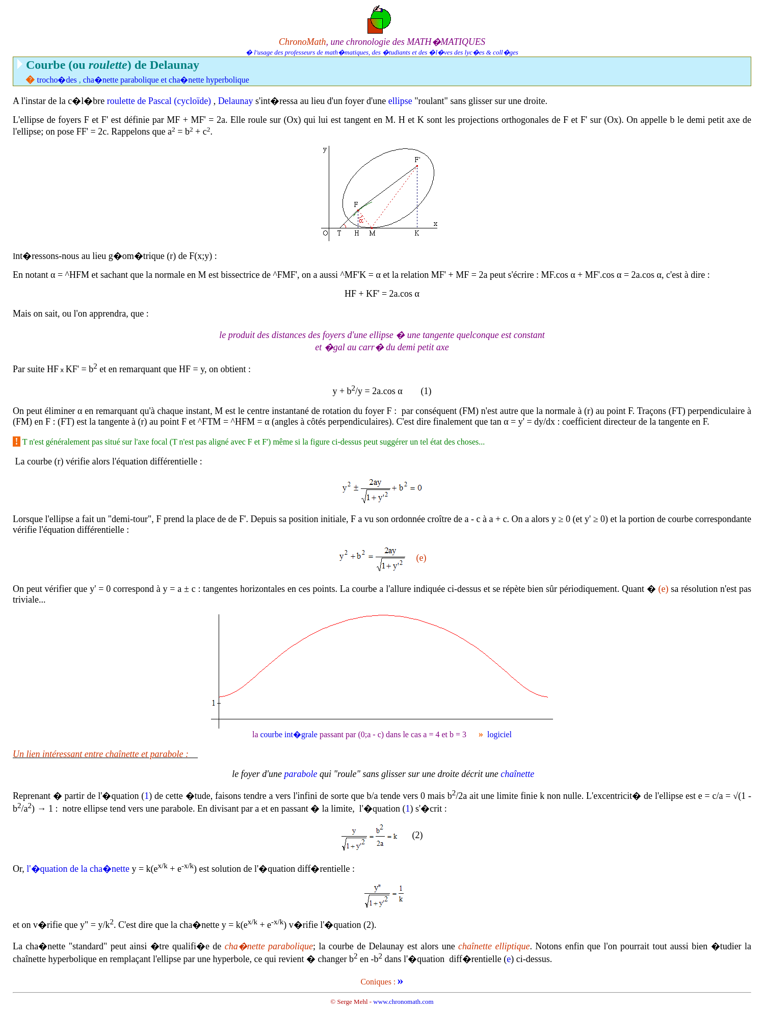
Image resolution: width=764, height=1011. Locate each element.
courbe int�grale (288, 734)
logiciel (499, 734)
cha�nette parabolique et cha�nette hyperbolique (166, 79)
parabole (301, 774)
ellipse (400, 101)
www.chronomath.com (403, 1001)
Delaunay (235, 101)
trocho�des (57, 79)
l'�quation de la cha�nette (78, 869)
